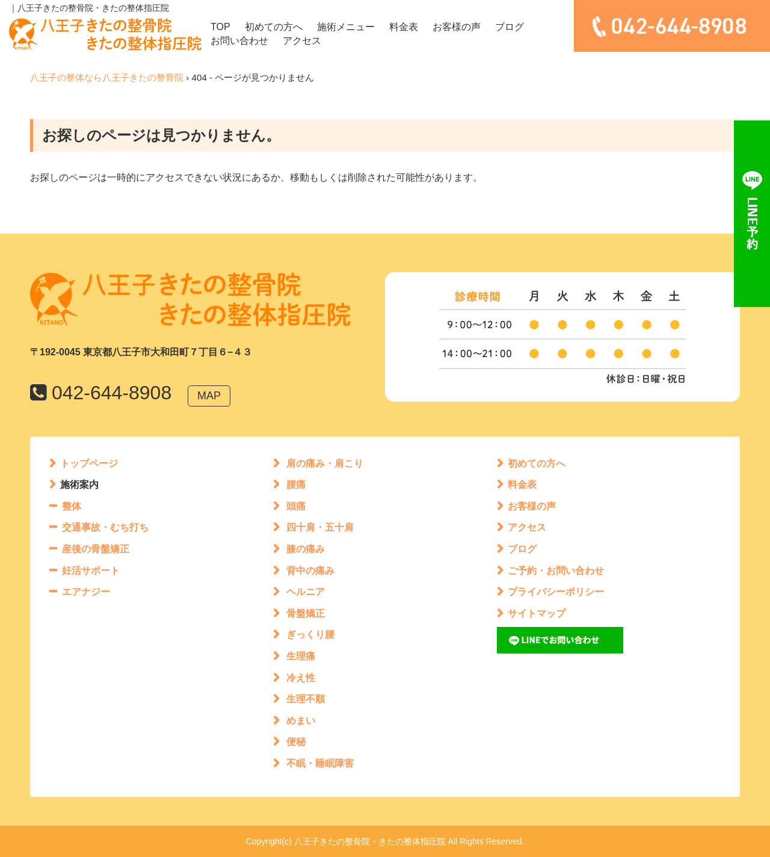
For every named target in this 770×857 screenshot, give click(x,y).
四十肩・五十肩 (320, 527)
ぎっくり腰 (310, 634)
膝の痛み (305, 549)
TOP (220, 27)
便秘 (296, 742)
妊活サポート (91, 571)
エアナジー (86, 592)
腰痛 (296, 484)
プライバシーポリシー (556, 592)
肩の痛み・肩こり (324, 463)
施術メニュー (346, 27)
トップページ (89, 463)
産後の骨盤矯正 (95, 549)
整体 (71, 506)
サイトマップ (536, 613)
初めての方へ (274, 27)
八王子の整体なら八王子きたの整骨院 (106, 77)
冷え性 (300, 678)
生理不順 (305, 699)
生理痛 (300, 656)
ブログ (509, 27)
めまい (300, 720)
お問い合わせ (239, 41)
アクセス (302, 41)
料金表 (403, 27)
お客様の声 (457, 27)
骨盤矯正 (305, 613)
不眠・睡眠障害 (320, 763)
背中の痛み (310, 571)
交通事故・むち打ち (105, 527)
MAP (209, 396)
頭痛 (296, 506)
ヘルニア (305, 592)
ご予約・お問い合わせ (556, 571)
